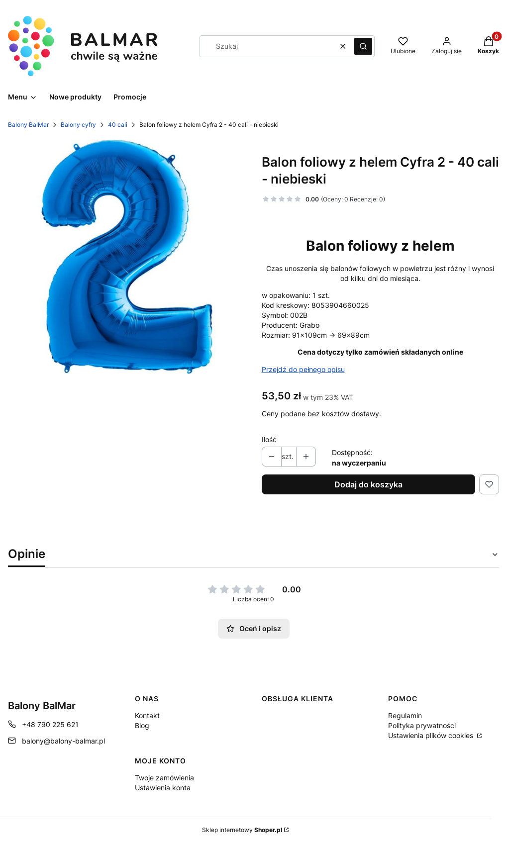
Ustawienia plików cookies (431, 735)
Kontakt (147, 715)
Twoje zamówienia (164, 777)
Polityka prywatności (422, 725)
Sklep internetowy (242, 830)
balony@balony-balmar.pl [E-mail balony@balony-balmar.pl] (63, 741)
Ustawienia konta (163, 787)
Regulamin (405, 715)
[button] (363, 46)
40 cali (117, 124)
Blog (142, 725)
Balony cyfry (78, 124)
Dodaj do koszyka (368, 484)
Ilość (269, 439)
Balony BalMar (28, 124)
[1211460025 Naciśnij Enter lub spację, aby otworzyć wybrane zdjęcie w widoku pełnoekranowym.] (127, 257)
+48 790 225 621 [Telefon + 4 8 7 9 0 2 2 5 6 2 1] (50, 724)
